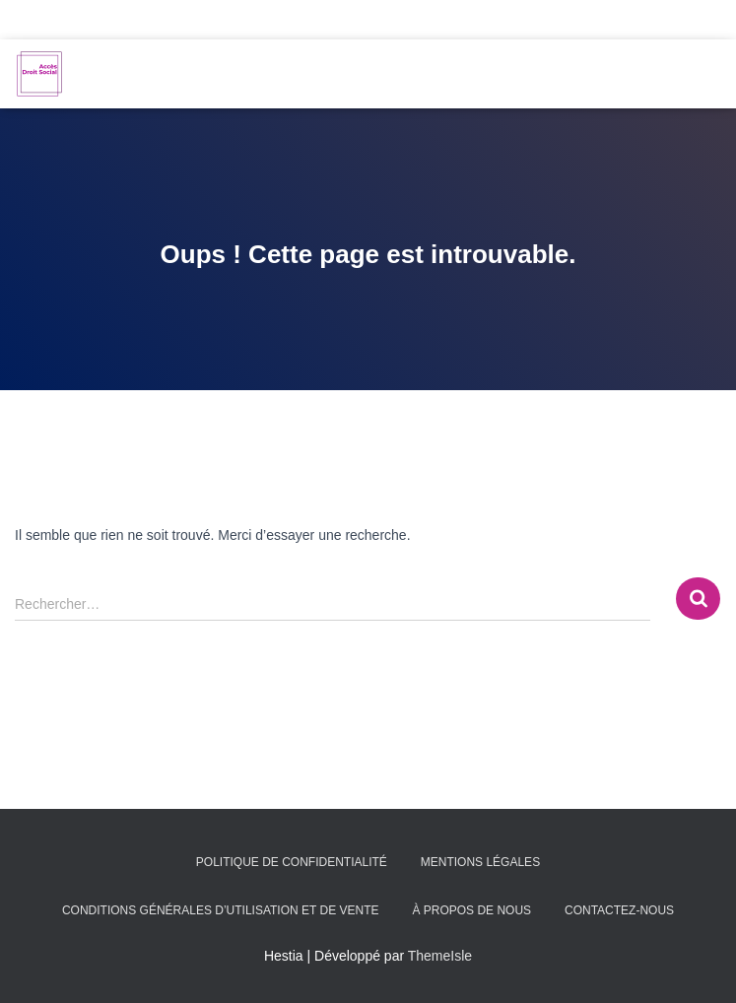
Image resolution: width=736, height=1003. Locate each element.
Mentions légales (480, 862)
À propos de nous (471, 910)
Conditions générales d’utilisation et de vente (220, 910)
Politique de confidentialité (291, 862)
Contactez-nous (619, 910)
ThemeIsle (440, 956)
